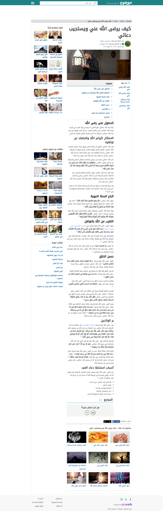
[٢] (102, 168)
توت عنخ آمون (58, 263)
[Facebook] (130, 499)
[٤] (84, 206)
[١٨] (74, 353)
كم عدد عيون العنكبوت (55, 255)
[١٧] (90, 346)
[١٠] (102, 263)
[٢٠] (99, 377)
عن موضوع (59, 498)
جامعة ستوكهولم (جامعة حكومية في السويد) (49, 277)
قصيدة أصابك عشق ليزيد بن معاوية (50, 286)
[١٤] (83, 299)
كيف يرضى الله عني (124, 94)
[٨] (101, 241)
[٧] (76, 231)
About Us (59, 506)
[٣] (76, 200)
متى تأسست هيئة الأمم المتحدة (51, 251)
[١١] (103, 276)
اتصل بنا (40, 498)
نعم (93, 412)
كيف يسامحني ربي (124, 107)
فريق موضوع (39, 506)
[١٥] (87, 312)
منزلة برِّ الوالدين (88, 325)
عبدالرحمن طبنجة (105, 41)
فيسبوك (118, 421)
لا (87, 412)
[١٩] (69, 356)
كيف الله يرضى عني (124, 88)
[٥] (102, 213)
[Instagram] (121, 499)
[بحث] (95, 3)
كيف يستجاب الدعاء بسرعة (125, 100)
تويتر (110, 421)
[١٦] (81, 336)
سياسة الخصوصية (56, 502)
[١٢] (113, 286)
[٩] (93, 251)
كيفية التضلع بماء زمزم (54, 282)
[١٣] (107, 293)
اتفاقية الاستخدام (37, 502)
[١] (73, 155)
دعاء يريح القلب (57, 247)
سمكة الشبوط (57, 259)
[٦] (79, 216)
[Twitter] (126, 499)
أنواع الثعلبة (58, 271)
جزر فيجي (59, 267)
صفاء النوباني (104, 44)
